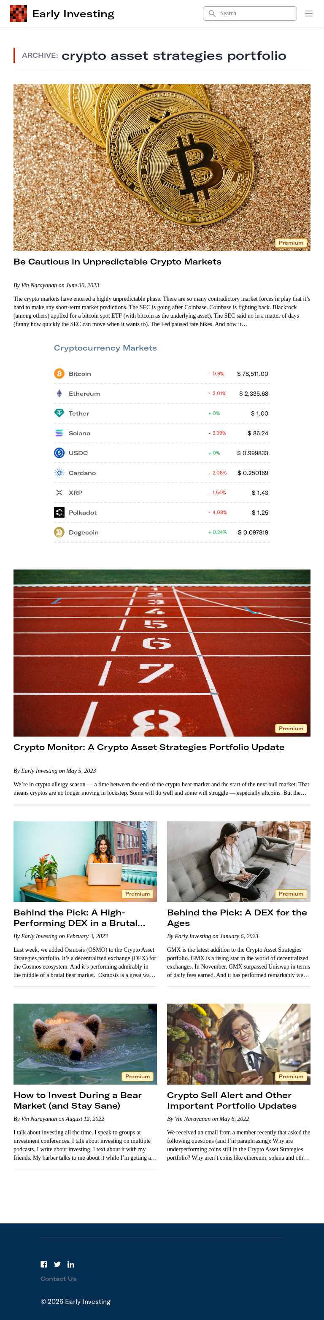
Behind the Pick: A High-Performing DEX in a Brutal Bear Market (76, 923)
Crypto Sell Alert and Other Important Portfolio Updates (232, 1100)
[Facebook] (43, 1264)
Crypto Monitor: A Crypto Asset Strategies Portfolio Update (149, 747)
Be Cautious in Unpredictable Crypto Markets (117, 261)
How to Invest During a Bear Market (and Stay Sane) (78, 1100)
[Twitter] (57, 1264)
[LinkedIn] (71, 1264)
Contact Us (58, 1278)
